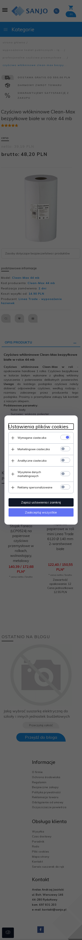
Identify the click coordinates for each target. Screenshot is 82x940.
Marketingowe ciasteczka (34, 449)
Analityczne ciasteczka (32, 460)
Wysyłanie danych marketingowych (29, 474)
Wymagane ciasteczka (32, 437)
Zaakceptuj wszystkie (41, 512)
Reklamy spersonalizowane (35, 487)
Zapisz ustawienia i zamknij (41, 502)
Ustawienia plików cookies (38, 427)
